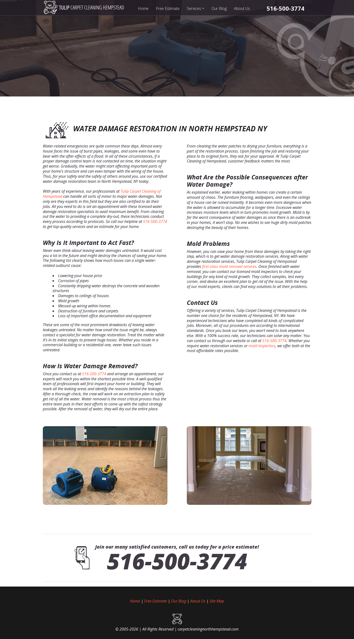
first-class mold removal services (229, 266)
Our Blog (219, 8)
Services (195, 8)
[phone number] (285, 8)
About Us (242, 8)
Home (143, 8)
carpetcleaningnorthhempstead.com (208, 629)
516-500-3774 (155, 221)
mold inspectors (262, 345)
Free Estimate (168, 8)
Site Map (217, 601)
